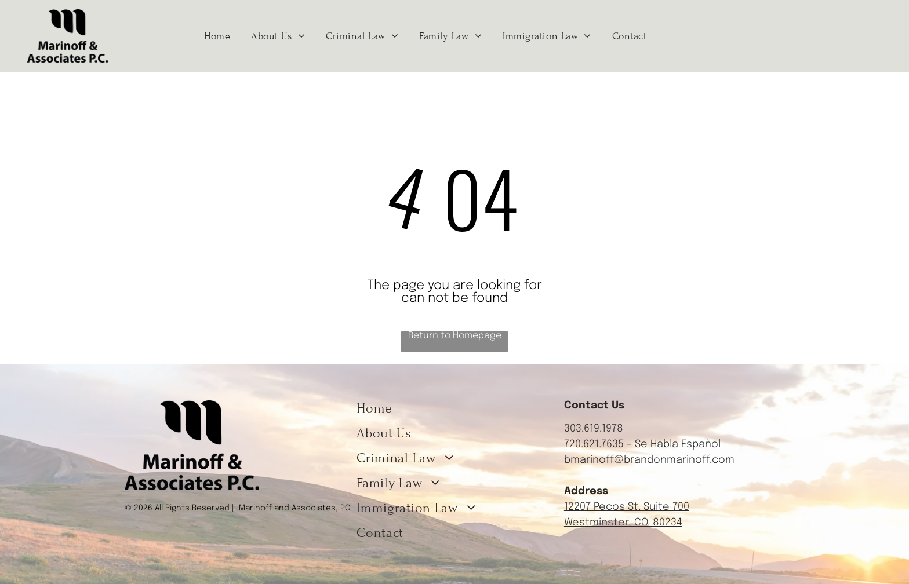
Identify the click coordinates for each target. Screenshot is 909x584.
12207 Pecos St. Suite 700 (626, 507)
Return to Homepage (454, 336)
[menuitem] (217, 36)
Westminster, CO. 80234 (623, 522)
